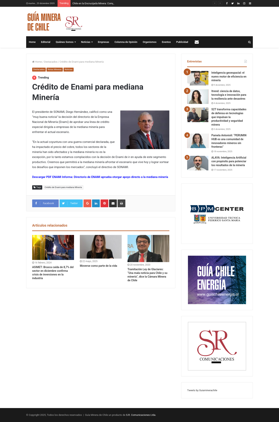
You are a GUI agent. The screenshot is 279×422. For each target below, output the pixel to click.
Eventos (166, 42)
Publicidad (182, 42)
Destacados (51, 61)
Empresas (103, 42)
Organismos (150, 42)
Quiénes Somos (64, 42)
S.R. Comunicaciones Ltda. (141, 414)
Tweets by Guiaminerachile (202, 390)
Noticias (85, 42)
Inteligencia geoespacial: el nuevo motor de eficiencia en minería (228, 76)
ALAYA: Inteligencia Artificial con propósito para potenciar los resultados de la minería (228, 161)
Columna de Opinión (126, 42)
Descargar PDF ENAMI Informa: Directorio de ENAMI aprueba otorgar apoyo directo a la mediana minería (100, 177)
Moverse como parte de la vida (98, 265)
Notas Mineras (54, 69)
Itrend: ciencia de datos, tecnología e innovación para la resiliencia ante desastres (228, 95)
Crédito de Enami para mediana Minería (63, 187)
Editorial (45, 42)
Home (32, 42)
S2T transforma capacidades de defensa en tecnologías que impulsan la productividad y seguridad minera (228, 117)
